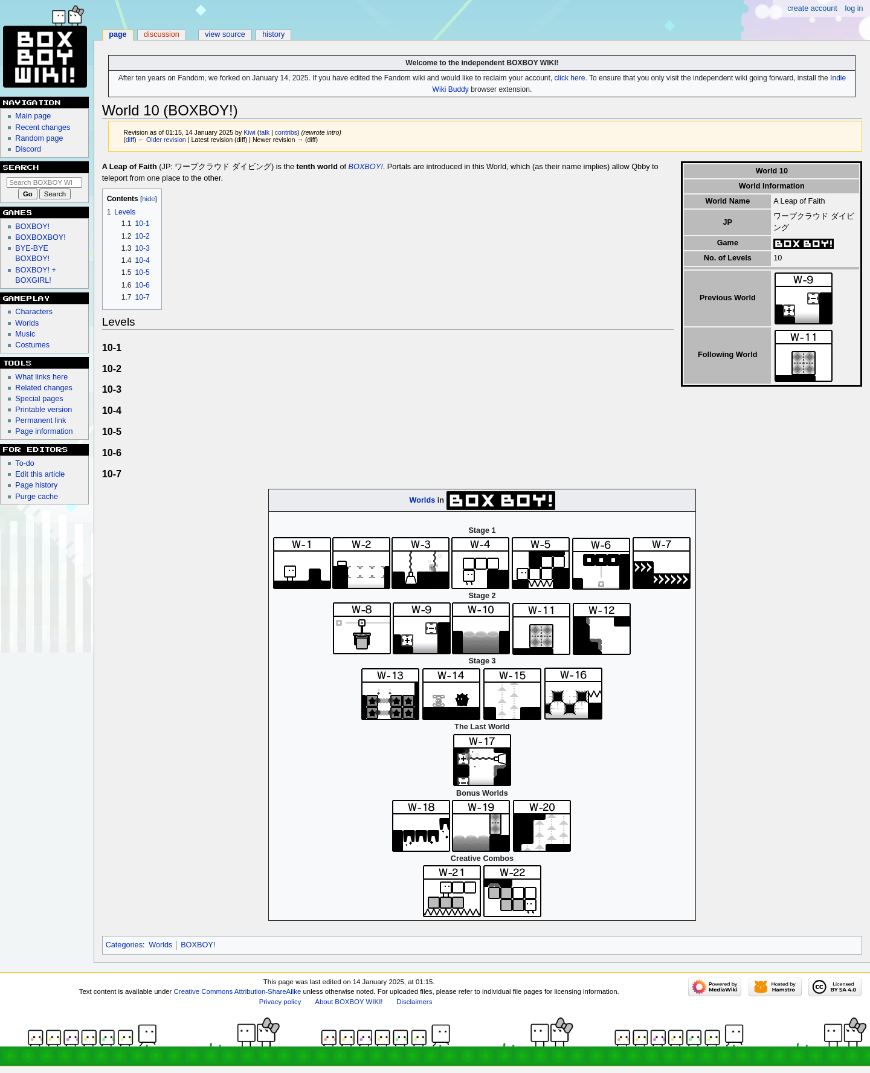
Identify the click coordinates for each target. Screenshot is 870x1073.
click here (570, 78)
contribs (286, 132)
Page (117, 34)
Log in (854, 8)
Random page (39, 138)
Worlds (422, 499)
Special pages (39, 399)
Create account (812, 8)
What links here (41, 377)
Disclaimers (414, 1001)
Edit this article (40, 474)
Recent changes (42, 127)
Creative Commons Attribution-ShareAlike (237, 991)
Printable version (43, 409)
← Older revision (161, 139)
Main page (33, 116)
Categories (124, 945)
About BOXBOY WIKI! (348, 1001)
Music (25, 334)
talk (264, 132)
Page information (43, 431)
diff (130, 139)
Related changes (43, 388)
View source (225, 34)
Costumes (32, 345)
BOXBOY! (366, 167)
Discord (28, 149)
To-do (24, 463)
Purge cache (36, 496)
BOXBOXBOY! (40, 237)
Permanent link (40, 420)
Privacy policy (280, 1001)
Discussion (161, 34)
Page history (36, 485)
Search (21, 167)
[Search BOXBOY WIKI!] (44, 182)
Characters (34, 312)
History (273, 34)
